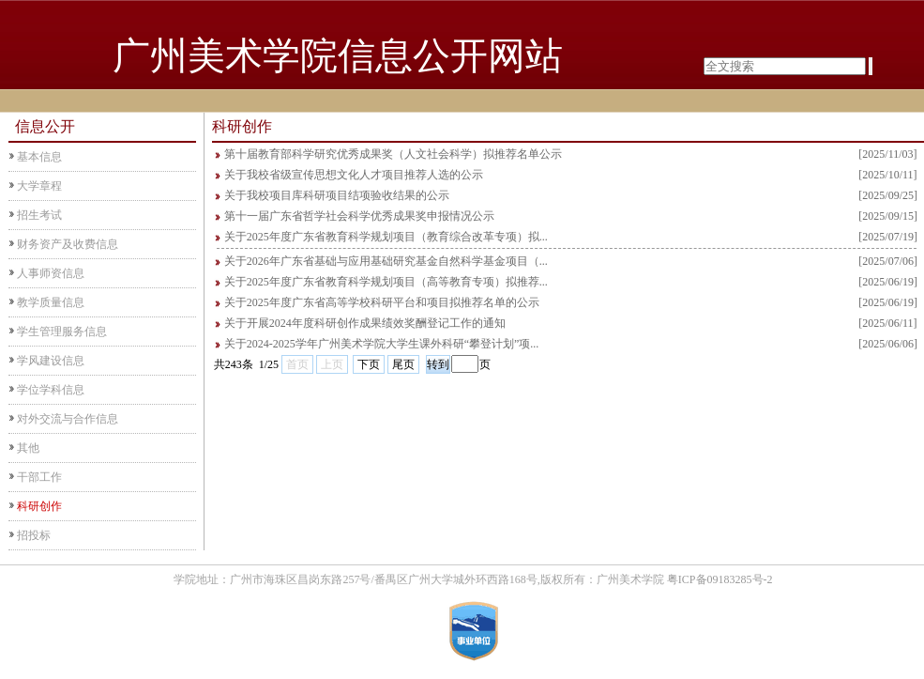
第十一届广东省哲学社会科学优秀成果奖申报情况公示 (359, 216)
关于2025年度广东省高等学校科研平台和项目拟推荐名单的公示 (381, 302)
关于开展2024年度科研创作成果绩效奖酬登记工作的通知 (365, 323)
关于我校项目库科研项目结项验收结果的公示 (336, 195)
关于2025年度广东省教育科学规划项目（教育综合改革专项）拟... (386, 236)
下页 (368, 364)
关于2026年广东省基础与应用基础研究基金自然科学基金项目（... (386, 261)
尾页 (403, 364)
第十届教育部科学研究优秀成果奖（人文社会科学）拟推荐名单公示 (393, 154)
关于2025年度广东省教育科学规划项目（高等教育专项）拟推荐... (386, 281)
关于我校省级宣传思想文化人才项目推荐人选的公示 (353, 174)
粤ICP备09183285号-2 (720, 579)
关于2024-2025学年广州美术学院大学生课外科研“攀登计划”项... (381, 343)
